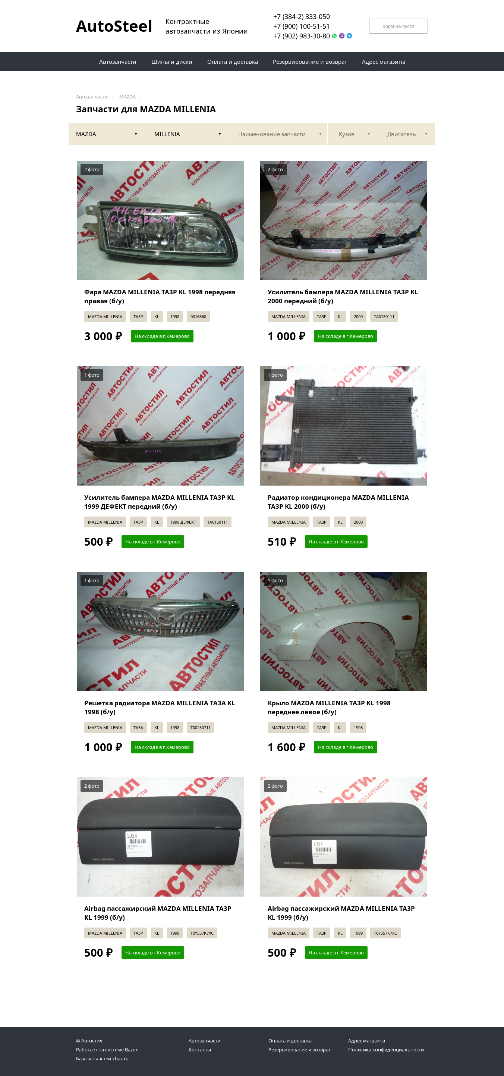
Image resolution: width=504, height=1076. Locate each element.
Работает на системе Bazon (107, 1049)
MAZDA (127, 96)
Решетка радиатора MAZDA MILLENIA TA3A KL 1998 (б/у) (159, 707)
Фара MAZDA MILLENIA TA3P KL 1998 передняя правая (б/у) (160, 296)
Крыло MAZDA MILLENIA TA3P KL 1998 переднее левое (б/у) (329, 707)
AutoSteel (109, 25)
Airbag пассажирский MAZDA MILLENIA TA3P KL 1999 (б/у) (157, 913)
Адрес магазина (366, 1040)
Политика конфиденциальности (386, 1049)
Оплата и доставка (290, 1040)
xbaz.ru (120, 1058)
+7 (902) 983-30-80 (301, 35)
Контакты (200, 1049)
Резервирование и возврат (299, 1049)
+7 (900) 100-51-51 (301, 26)
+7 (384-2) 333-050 (301, 16)
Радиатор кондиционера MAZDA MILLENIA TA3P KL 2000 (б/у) (338, 502)
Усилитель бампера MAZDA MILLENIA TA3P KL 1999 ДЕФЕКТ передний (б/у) (159, 502)
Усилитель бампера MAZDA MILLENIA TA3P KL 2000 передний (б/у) (343, 296)
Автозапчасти (92, 96)
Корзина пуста (398, 26)
